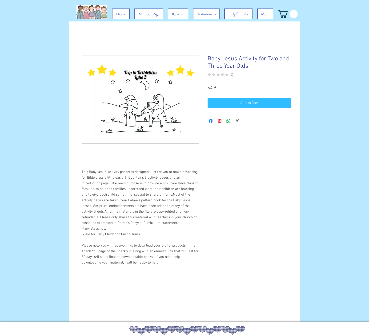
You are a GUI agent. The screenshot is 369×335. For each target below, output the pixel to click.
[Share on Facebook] (210, 121)
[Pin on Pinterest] (219, 121)
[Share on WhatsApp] (228, 121)
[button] (288, 14)
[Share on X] (237, 121)
